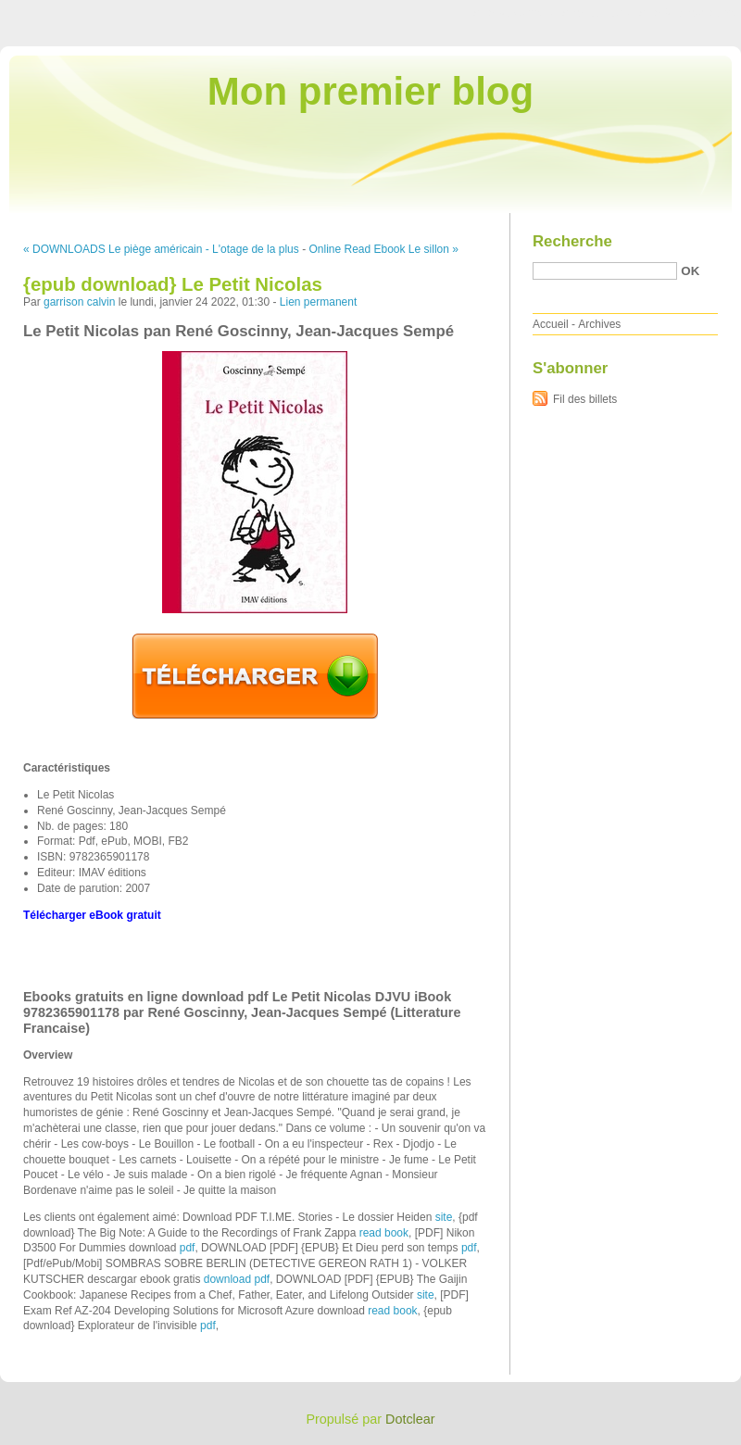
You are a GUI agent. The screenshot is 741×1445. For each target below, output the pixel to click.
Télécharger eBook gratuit (92, 915)
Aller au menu (595, 12)
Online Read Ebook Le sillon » (383, 249)
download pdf (237, 1279)
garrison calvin (79, 301)
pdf (187, 1247)
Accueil (551, 324)
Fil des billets (585, 399)
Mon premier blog (370, 91)
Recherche (572, 241)
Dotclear (410, 1419)
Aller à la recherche (687, 12)
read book (383, 1232)
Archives (599, 324)
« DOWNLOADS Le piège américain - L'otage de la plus (161, 249)
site (444, 1217)
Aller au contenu (513, 12)
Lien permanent (318, 301)
